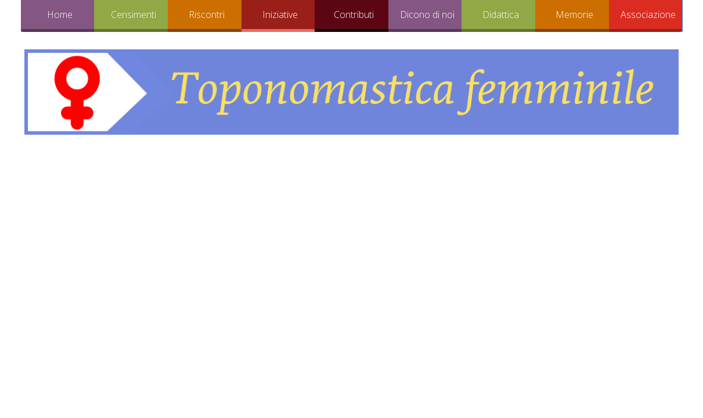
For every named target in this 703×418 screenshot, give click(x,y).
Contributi (354, 14)
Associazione (648, 14)
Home (60, 14)
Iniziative (280, 14)
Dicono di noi (427, 14)
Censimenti (133, 14)
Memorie (574, 14)
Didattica (500, 14)
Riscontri (207, 14)
